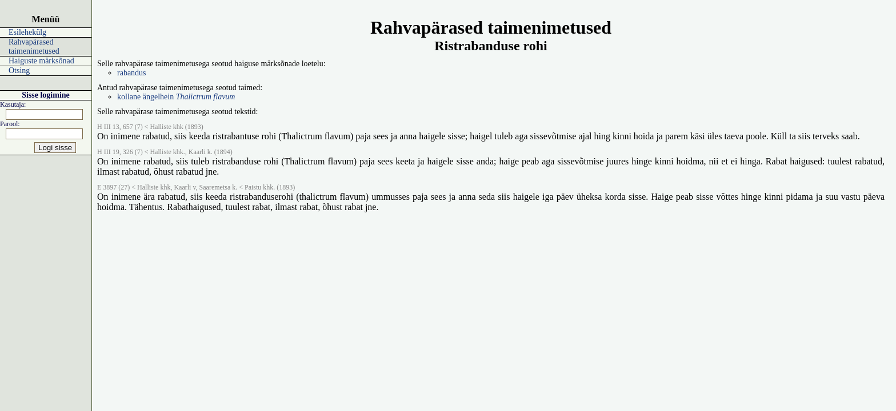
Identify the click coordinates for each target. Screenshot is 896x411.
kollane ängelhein (176, 96)
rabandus (131, 72)
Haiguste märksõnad (41, 61)
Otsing (19, 70)
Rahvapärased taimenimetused (34, 46)
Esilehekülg (27, 32)
